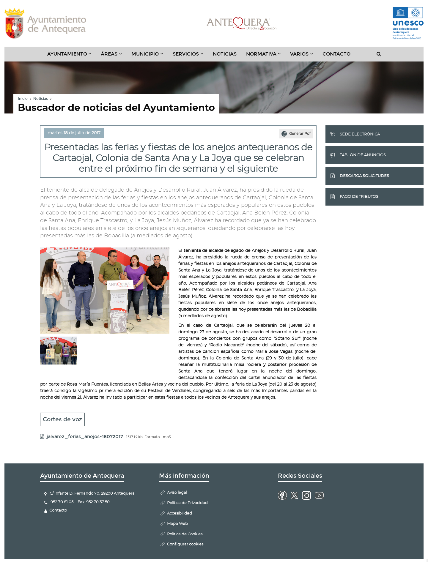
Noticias (225, 54)
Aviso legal (177, 493)
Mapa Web (177, 524)
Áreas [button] (114, 56)
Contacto (336, 54)
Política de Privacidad (187, 503)
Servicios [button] (190, 56)
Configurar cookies (185, 544)
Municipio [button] (149, 56)
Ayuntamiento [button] (71, 56)
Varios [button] (304, 56)
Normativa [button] (266, 56)
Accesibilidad (179, 513)
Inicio (23, 99)
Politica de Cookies (184, 534)
